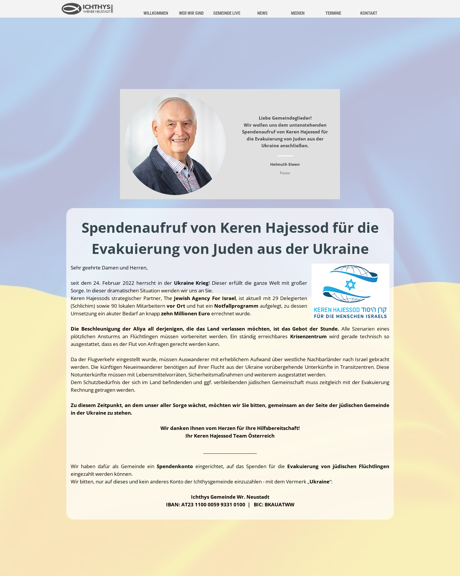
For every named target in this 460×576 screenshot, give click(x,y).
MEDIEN (298, 13)
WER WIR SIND (191, 13)
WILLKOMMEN (155, 13)
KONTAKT (368, 13)
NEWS (262, 13)
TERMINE (333, 13)
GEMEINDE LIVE (226, 13)
